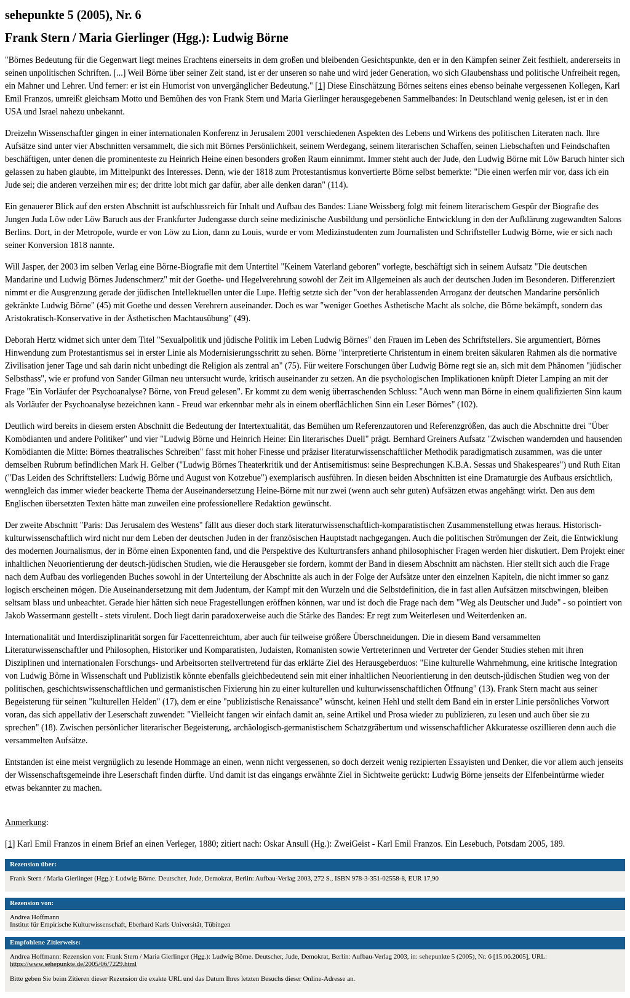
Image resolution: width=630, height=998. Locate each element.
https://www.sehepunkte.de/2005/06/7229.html (73, 963)
